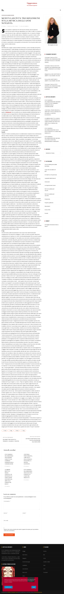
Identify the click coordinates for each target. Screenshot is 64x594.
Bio (44, 554)
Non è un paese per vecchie (49, 194)
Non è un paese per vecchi (49, 189)
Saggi (23, 551)
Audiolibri (24, 565)
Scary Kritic (47, 209)
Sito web (6, 520)
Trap (23, 430)
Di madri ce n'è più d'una (51, 175)
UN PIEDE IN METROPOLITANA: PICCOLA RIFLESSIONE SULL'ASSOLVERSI (33, 440)
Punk (5, 430)
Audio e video (46, 562)
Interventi (47, 182)
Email (24, 513)
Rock (17, 430)
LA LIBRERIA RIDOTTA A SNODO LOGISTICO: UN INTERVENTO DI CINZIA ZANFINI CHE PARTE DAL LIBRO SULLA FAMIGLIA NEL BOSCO (52, 121)
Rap (11, 430)
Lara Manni (25, 569)
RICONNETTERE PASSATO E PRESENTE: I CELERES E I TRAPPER (11, 440)
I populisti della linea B (50, 178)
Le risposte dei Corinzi (50, 185)
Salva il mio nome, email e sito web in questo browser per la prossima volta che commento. (21, 530)
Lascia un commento (24, 26)
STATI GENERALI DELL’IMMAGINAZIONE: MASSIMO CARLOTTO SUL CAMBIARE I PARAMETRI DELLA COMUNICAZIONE (9, 459)
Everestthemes (38, 592)
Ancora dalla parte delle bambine (51, 165)
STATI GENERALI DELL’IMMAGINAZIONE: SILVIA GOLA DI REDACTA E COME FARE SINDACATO (28, 473)
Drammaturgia (26, 562)
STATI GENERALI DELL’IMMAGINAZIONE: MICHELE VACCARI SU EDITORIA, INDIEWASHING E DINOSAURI (52, 139)
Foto (44, 558)
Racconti (24, 572)
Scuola (46, 213)
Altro (23, 576)
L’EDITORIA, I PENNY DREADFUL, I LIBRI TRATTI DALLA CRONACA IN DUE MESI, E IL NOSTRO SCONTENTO (28, 459)
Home (44, 551)
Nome (6, 513)
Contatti (45, 572)
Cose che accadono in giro (8, 15)
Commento (7, 501)
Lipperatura (32, 2)
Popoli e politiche (49, 202)
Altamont (8, 112)
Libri (44, 565)
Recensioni (47, 206)
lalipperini (47, 74)
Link (44, 569)
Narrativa (24, 554)
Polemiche (47, 199)
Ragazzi (24, 558)
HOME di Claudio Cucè (12, 592)
